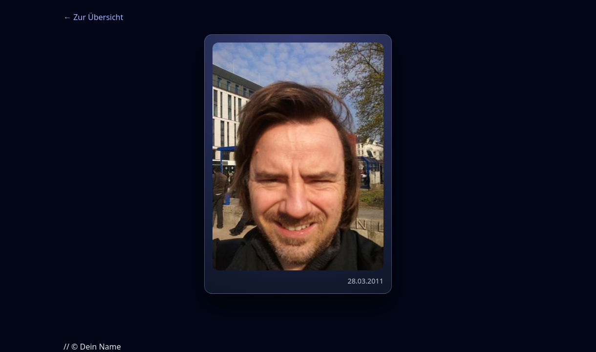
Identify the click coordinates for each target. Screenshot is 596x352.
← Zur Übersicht (93, 17)
